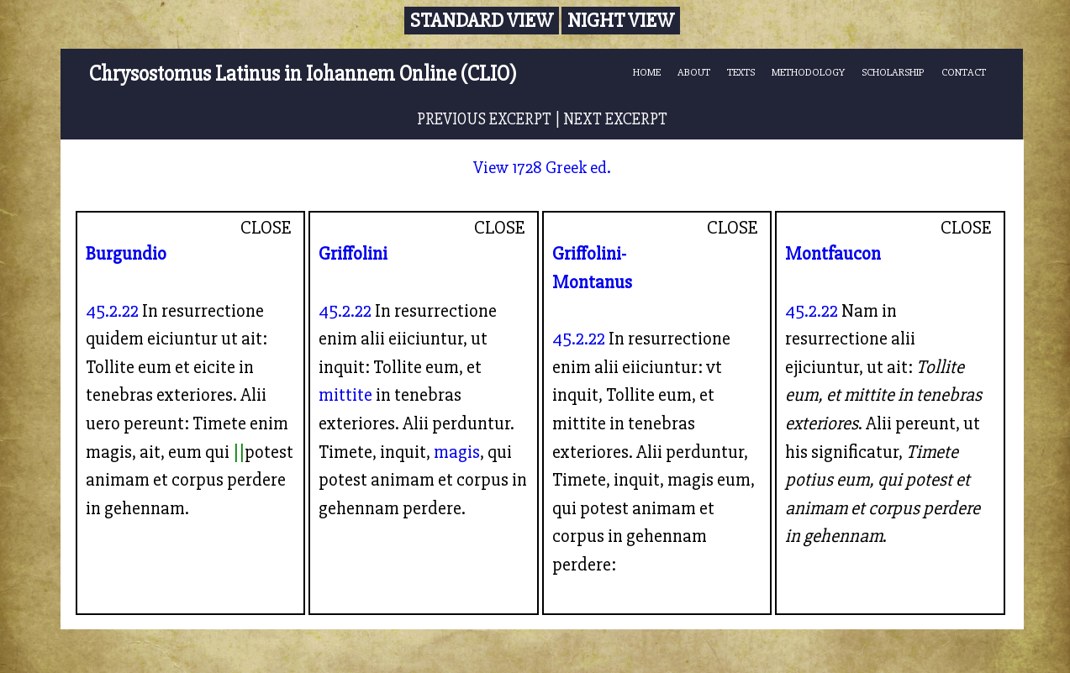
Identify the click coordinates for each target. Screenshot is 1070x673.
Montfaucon (833, 254)
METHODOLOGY (808, 72)
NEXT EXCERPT (615, 119)
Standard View (481, 20)
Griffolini (353, 254)
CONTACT (963, 72)
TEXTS (741, 72)
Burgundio (126, 254)
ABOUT (693, 72)
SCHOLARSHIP (893, 72)
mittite (345, 395)
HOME (647, 72)
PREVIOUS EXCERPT (484, 119)
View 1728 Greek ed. (542, 167)
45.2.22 (112, 311)
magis (457, 452)
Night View (620, 20)
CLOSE (266, 227)
